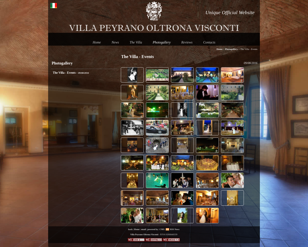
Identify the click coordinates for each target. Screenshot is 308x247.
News (115, 42)
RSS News (174, 229)
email (143, 229)
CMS (162, 229)
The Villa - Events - (71, 72)
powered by (153, 229)
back (130, 229)
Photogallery (162, 42)
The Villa (136, 42)
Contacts (209, 42)
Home (97, 42)
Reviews (186, 42)
